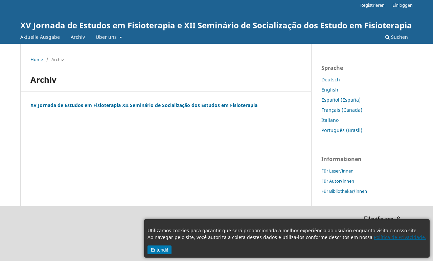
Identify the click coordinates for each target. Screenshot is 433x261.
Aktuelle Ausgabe (40, 37)
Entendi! (159, 250)
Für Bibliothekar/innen (344, 191)
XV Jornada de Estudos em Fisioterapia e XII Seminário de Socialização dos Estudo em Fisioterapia (216, 25)
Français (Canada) (341, 110)
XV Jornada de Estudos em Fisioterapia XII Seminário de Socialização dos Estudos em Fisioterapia (143, 105)
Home (36, 59)
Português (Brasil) (341, 130)
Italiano (330, 120)
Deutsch (330, 79)
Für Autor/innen (337, 181)
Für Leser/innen (337, 171)
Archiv (78, 37)
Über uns (107, 37)
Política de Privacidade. (400, 237)
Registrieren (372, 5)
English (329, 89)
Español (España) (341, 100)
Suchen (396, 37)
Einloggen (402, 5)
